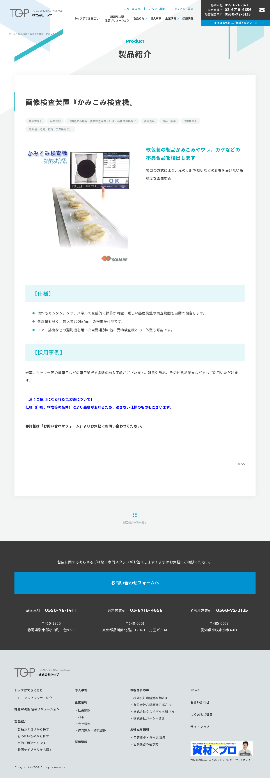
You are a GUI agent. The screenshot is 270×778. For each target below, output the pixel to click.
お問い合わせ (200, 702)
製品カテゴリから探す (33, 729)
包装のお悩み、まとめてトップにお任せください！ (221, 751)
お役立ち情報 (157, 8)
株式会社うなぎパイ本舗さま (153, 711)
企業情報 (170, 18)
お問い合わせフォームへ (135, 582)
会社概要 (84, 724)
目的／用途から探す (32, 743)
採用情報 (187, 18)
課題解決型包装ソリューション (117, 18)
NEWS (195, 690)
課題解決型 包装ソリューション (36, 709)
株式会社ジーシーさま (149, 718)
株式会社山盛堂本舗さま (150, 698)
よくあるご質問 (183, 8)
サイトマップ (200, 727)
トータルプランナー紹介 (35, 698)
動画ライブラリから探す (35, 749)
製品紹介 (138, 18)
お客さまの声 (132, 8)
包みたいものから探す (33, 736)
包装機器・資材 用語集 (149, 737)
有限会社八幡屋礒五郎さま (152, 704)
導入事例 (156, 18)
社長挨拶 (84, 710)
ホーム (12, 33)
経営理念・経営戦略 (92, 730)
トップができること (86, 18)
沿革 (81, 717)
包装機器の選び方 (145, 744)
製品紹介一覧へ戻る (135, 522)
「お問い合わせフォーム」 (61, 426)
